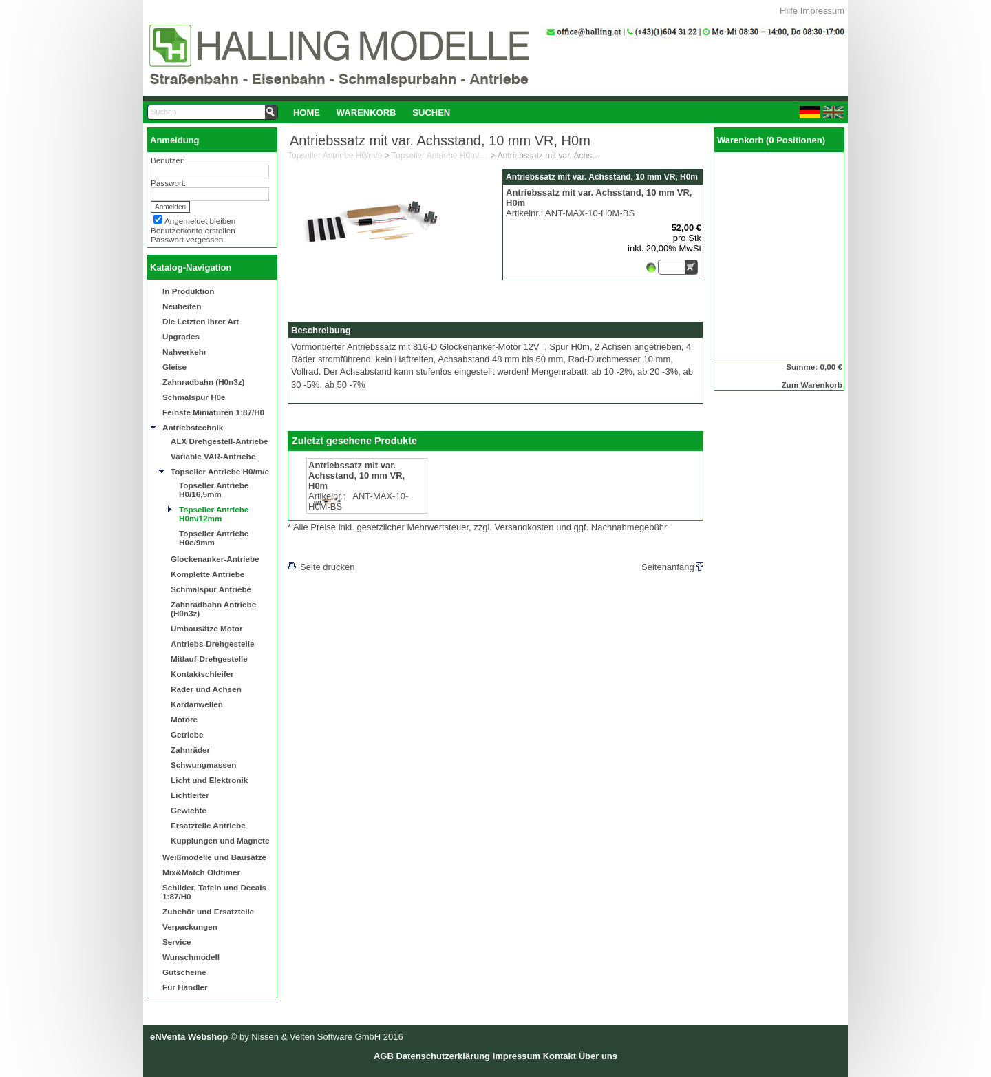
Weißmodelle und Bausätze (214, 857)
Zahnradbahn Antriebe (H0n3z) (213, 609)
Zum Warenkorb (811, 384)
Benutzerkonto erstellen (193, 230)
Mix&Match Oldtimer (201, 872)
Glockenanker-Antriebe (215, 558)
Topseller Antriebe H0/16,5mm (213, 490)
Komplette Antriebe (207, 573)
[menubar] (371, 112)
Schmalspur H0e (194, 397)
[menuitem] (306, 112)
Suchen (431, 112)
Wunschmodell (191, 956)
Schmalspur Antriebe (211, 589)
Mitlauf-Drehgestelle (209, 658)
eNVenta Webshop (189, 1037)
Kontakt (559, 1056)
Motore (184, 719)
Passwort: (168, 182)
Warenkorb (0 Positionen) (771, 140)
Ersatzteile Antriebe (208, 825)
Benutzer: (168, 160)
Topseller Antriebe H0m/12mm (213, 514)
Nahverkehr (184, 351)
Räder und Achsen (206, 688)
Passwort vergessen (187, 239)
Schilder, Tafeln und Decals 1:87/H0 (214, 892)
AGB (384, 1056)
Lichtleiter (190, 795)
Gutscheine (184, 972)
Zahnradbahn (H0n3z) (203, 381)
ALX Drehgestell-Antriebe (219, 441)
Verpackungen (189, 926)
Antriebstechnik (192, 427)
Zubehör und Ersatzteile (208, 911)
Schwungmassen (203, 764)
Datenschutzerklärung (443, 1056)
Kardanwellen (197, 704)
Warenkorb (366, 112)
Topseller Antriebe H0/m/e (220, 471)
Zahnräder (190, 749)
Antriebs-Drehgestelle (212, 643)
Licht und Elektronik (209, 779)
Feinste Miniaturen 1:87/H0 (213, 412)
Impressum (822, 11)
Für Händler (185, 987)
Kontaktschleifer (202, 673)
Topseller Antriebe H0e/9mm (213, 538)
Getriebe (187, 734)
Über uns (598, 1056)
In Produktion (188, 290)
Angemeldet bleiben (199, 220)
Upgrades (181, 336)
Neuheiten (182, 306)
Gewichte (188, 810)
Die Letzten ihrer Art (200, 321)
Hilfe (789, 11)
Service (176, 941)
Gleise (174, 366)
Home (306, 112)
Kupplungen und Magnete (220, 840)
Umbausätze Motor (207, 628)
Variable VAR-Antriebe (213, 456)
